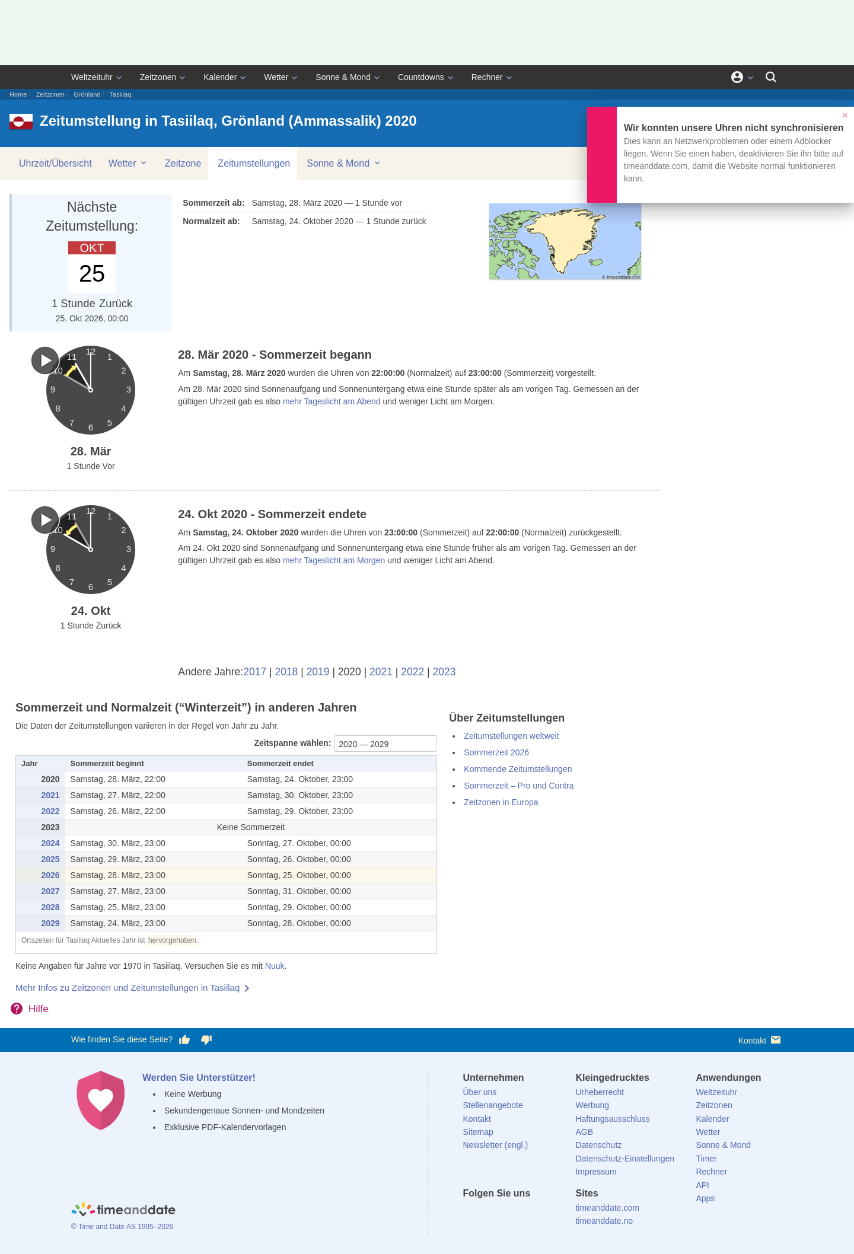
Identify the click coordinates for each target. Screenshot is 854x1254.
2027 (50, 891)
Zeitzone (183, 163)
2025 (50, 859)
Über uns (480, 1092)
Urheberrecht (599, 1092)
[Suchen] (771, 77)
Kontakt (760, 1039)
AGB (584, 1132)
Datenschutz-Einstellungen (624, 1158)
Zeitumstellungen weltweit (511, 736)
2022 (412, 672)
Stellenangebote (493, 1105)
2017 (254, 672)
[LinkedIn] (512, 1215)
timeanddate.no (604, 1221)
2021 (381, 672)
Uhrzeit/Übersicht (55, 163)
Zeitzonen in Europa (501, 802)
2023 (444, 672)
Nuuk (275, 966)
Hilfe (38, 1008)
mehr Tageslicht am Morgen (334, 560)
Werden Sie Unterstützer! (199, 1078)
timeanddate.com (607, 1207)
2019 (318, 672)
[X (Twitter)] (492, 1215)
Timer (706, 1158)
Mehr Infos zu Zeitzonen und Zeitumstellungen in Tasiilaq (127, 987)
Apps (705, 1198)
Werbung (592, 1105)
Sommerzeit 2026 (496, 752)
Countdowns (421, 77)
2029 (50, 923)
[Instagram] (532, 1215)
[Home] (123, 1211)
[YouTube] (552, 1215)
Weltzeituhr (92, 77)
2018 (286, 672)
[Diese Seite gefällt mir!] (184, 1040)
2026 (50, 875)
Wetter (276, 77)
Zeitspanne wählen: (292, 743)
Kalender (220, 77)
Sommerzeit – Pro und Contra (518, 785)
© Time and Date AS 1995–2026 (122, 1227)
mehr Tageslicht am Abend (332, 401)
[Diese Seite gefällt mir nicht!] (205, 1040)
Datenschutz (598, 1145)
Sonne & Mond (343, 77)
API (702, 1185)
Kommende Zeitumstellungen (518, 769)
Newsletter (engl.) (495, 1145)
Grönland (87, 94)
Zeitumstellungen (254, 163)
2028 (50, 907)
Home (18, 94)
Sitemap (478, 1132)
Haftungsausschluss (612, 1119)
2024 (50, 843)
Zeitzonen (158, 77)
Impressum (595, 1171)
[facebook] (472, 1215)
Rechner (487, 77)
